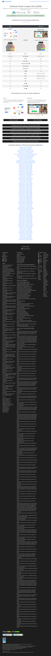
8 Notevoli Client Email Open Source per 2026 (26, 417)
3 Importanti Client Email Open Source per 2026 (27, 381)
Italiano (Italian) (45, 274)
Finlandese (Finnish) (45, 262)
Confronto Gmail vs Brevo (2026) (25, 159)
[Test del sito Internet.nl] (10, 46)
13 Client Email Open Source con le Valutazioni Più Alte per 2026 (27, 405)
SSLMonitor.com (5, 411)
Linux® (4, 257)
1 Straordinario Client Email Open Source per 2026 (26, 369)
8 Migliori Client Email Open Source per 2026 (26, 427)
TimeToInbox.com (5, 408)
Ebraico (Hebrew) (44, 268)
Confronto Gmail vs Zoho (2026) (25, 237)
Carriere (39, 279)
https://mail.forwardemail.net (39, 15)
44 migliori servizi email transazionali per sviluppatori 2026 (25, 135)
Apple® (3, 254)
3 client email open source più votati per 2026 (26, 338)
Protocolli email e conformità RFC (23, 297)
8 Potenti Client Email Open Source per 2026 (26, 384)
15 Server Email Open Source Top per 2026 (27, 448)
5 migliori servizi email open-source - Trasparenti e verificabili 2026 (25, 131)
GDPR (39, 273)
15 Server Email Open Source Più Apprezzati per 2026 (27, 460)
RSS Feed (39, 263)
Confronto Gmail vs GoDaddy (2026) (25, 179)
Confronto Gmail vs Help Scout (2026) (25, 183)
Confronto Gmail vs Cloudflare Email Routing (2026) (25, 162)
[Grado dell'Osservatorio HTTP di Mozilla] (10, 49)
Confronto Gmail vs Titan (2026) (25, 228)
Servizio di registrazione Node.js (22, 313)
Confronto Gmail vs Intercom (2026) (25, 187)
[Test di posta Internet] (18, 634)
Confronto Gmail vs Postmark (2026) (25, 214)
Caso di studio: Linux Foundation (22, 294)
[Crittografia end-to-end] (26, 83)
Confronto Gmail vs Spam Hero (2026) (25, 224)
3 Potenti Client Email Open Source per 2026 (25, 441)
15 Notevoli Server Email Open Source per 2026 (26, 362)
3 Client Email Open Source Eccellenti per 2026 (26, 588)
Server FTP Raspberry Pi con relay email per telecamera (8, 274)
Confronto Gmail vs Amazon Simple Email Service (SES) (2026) (25, 154)
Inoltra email (13, 15)
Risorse (4, 397)
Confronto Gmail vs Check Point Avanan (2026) (25, 160)
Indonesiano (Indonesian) (45, 273)
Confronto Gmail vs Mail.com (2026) (25, 191)
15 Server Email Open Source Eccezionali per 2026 (26, 525)
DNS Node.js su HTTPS (21, 309)
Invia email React (20, 319)
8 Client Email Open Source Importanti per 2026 (26, 497)
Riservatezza (39, 1)
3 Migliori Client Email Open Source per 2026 (26, 446)
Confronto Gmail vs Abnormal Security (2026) (25, 150)
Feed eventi (40, 267)
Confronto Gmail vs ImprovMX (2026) (25, 186)
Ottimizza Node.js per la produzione (23, 304)
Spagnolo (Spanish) (44, 286)
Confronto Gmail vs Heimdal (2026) (25, 181)
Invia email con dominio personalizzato (6, 267)
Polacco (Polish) (45, 281)
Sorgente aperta (20, 262)
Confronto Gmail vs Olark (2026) (25, 210)
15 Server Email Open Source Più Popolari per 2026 (26, 398)
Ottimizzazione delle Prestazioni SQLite (24, 318)
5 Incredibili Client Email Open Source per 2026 (27, 594)
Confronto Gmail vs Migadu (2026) (25, 204)
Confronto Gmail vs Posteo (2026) (25, 213)
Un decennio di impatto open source (23, 281)
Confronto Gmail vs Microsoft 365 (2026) (25, 203)
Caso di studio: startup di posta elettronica (24, 320)
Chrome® (4, 260)
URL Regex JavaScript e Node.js (22, 325)
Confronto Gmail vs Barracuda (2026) (25, 157)
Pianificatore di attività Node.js (22, 312)
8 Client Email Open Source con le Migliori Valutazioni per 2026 (27, 518)
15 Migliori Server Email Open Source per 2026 (27, 371)
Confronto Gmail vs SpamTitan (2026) (25, 226)
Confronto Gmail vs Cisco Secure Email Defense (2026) (25, 161)
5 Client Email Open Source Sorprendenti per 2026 (26, 485)
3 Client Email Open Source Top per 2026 (26, 449)
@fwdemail (40, 258)
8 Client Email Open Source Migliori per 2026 (26, 543)
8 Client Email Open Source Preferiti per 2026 (27, 378)
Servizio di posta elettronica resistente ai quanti (25, 315)
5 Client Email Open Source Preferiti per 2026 (27, 432)
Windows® (4, 255)
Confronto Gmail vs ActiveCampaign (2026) (25, 151)
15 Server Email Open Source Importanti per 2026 (26, 434)
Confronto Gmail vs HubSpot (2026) (25, 185)
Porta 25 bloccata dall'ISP (7, 395)
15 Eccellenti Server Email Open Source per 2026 (26, 357)
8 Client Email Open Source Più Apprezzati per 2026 (26, 463)
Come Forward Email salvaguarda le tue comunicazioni (26, 324)
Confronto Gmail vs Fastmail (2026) (25, 172)
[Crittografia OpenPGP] (27, 86)
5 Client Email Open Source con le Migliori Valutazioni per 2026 (27, 578)
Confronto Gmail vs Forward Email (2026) (25, 174)
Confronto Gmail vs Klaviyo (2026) (25, 189)
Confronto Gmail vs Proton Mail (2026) (25, 216)
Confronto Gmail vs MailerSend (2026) (25, 193)
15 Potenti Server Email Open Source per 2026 (26, 383)
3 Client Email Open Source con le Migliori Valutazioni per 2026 (27, 569)
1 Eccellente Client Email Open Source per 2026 (26, 359)
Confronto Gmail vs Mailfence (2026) (25, 195)
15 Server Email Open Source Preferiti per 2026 (26, 376)
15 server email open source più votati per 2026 (27, 337)
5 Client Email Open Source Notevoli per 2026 (26, 591)
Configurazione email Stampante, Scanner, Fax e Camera (8, 272)
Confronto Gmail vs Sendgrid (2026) (25, 221)
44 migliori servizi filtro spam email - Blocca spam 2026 (25, 141)
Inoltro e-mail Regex (20, 261)
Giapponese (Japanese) (45, 276)
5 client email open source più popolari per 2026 (26, 340)
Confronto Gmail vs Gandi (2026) (25, 177)
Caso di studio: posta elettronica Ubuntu (24, 292)
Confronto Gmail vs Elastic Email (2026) (25, 171)
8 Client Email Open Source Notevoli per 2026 (26, 480)
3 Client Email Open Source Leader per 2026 (27, 467)
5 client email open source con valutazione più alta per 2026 (26, 345)
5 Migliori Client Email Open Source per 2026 (26, 374)
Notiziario (39, 255)
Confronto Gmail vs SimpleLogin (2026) (25, 222)
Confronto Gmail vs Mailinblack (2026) (25, 197)
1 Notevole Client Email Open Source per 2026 (26, 364)
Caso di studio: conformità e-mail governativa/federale (26, 290)
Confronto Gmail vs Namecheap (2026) (25, 207)
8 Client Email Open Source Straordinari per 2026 (27, 470)
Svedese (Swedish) (44, 288)
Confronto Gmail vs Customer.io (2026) (25, 165)
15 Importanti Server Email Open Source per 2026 (26, 380)
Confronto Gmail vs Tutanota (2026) (25, 231)
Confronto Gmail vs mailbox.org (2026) (25, 239)
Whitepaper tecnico (20, 254)
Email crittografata (33, 1)
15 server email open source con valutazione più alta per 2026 (27, 343)
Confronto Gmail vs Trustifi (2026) (25, 230)
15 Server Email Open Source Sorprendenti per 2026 (27, 482)
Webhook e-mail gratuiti (21, 257)
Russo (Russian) (45, 284)
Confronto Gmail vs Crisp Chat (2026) (25, 163)
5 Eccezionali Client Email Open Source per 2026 (26, 355)
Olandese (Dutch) (44, 259)
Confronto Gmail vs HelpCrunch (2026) (25, 184)
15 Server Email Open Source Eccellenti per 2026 (26, 473)
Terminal (4, 261)
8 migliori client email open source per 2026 (26, 332)
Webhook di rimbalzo (20, 260)
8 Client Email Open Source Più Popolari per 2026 (26, 400)
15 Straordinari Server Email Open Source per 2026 (26, 367)
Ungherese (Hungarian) (45, 271)
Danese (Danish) (45, 257)
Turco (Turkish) (45, 292)
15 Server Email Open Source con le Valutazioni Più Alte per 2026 (27, 403)
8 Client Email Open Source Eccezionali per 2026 (26, 528)
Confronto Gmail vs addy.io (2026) (25, 238)
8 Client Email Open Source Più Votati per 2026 (27, 396)
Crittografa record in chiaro (8, 404)
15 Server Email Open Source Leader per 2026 (26, 465)
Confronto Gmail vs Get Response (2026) (25, 178)
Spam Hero (40, 30)
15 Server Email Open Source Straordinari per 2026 (26, 469)
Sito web (10, 43)
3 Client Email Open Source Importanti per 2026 (26, 436)
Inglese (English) (45, 260)
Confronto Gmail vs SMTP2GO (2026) (25, 220)
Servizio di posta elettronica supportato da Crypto (25, 306)
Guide (3, 263)
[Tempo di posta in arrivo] (26, 71)
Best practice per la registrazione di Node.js (24, 286)
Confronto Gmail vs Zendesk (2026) (25, 236)
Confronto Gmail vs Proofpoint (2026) (25, 215)
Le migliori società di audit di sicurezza (23, 288)
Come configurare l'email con (7, 276)
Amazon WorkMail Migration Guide (23, 283)
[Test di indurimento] (10, 44)
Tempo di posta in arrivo (6, 401)
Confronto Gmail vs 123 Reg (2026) (25, 147)
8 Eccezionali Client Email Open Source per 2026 (26, 412)
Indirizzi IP (18, 255)
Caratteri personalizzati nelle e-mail (23, 296)
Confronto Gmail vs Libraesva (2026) (25, 190)
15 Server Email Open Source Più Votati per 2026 (26, 394)
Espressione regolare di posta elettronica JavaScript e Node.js (26, 299)
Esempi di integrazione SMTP (7, 265)
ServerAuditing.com (6, 409)
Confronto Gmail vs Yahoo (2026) (25, 233)
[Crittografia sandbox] (29, 63)
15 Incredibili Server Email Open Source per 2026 (26, 593)
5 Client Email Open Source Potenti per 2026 (26, 555)
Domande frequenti (45, 1)
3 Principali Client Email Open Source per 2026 (26, 408)
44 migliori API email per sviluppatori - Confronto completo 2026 (26, 138)
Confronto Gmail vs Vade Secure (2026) (25, 232)
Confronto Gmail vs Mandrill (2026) (25, 201)
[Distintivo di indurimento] (4, 640)
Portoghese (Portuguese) (45, 283)
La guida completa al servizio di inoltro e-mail (25, 303)
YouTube (40, 261)
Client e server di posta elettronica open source (25, 329)
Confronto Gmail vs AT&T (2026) (25, 149)
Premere (39, 278)
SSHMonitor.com (5, 410)
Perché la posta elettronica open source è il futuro (25, 326)
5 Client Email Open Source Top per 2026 (26, 564)
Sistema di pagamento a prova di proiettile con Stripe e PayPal (26, 322)
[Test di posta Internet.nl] (10, 47)
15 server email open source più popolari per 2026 (27, 339)
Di (38, 268)
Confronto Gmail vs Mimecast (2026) (25, 206)
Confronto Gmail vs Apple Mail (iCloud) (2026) (25, 156)
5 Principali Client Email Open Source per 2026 (27, 350)
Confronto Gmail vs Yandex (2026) (25, 234)
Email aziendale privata (6, 398)
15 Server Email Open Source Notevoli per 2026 (27, 477)
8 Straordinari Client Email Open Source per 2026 (26, 422)
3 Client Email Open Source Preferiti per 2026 (26, 602)
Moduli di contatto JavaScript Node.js (23, 308)
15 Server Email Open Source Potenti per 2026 (26, 553)
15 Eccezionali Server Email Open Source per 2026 (27, 352)
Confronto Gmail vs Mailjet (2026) (25, 198)
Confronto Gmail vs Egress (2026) (25, 169)
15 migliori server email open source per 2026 (27, 331)
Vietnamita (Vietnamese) (45, 296)
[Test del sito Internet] (7, 634)
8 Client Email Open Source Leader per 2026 (26, 523)
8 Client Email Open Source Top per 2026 (26, 507)
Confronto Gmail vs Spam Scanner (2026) (25, 225)
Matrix (39, 260)
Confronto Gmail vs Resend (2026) (25, 218)
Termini (39, 272)
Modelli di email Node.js (21, 310)
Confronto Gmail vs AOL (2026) (25, 148)
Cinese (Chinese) (45, 255)
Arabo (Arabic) (45, 254)
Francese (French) (44, 264)
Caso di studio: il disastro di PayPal (23, 314)
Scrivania (4, 259)
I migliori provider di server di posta (23, 285)
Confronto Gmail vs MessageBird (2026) (25, 202)
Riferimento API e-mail (21, 256)
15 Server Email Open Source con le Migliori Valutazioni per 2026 (27, 516)
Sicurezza (39, 269)
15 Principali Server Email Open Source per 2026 (25, 347)
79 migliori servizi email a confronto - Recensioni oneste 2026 (25, 125)
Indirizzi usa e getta (5, 402)
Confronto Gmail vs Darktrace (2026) (25, 166)
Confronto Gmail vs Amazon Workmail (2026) (25, 155)
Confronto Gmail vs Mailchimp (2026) (25, 192)
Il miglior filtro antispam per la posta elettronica (25, 284)
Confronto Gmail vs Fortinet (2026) (25, 173)
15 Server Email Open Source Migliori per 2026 (27, 541)
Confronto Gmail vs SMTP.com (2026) (25, 219)
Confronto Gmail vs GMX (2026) (25, 175)
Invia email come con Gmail (7, 268)
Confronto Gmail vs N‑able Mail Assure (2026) (25, 208)
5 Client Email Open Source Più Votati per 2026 (26, 453)
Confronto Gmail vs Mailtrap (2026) (25, 200)
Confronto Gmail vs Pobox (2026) (25, 212)
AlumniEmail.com (5, 407)
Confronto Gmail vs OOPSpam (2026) (25, 209)
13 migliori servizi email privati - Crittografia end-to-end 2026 (25, 128)
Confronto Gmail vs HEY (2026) (25, 180)
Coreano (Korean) (44, 278)
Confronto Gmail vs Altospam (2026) (25, 153)
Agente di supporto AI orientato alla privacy (24, 289)
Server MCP (19, 302)
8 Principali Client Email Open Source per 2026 (26, 622)
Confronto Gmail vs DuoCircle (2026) (25, 168)
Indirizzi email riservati (6, 405)
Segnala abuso (39, 276)
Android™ (4, 256)
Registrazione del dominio (7, 403)
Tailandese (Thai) (45, 291)
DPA (39, 274)
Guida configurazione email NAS (8, 269)
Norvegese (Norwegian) (45, 280)
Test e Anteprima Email (21, 301)
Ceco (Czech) (45, 256)
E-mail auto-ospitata (20, 259)
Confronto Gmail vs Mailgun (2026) (25, 196)
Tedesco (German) (44, 266)
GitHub (40, 256)
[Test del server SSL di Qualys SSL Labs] (10, 50)
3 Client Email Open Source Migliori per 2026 (27, 559)
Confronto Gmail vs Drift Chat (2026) (25, 167)
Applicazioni (5, 252)
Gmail (10, 29)
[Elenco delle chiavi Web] (26, 88)
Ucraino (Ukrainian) (45, 294)
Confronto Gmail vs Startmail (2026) (25, 227)
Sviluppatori (19, 252)
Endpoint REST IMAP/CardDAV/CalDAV (24, 295)
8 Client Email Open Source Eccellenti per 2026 (26, 475)
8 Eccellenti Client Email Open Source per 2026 (26, 415)
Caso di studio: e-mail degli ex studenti (24, 291)
